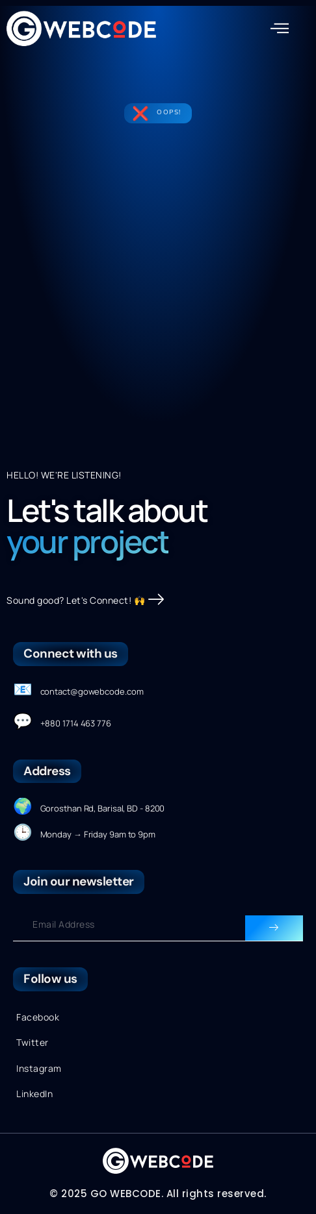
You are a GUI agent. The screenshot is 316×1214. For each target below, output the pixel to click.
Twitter (32, 1042)
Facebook (37, 1017)
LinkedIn (34, 1093)
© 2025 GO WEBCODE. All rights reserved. (158, 1193)
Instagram (39, 1068)
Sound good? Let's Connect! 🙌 (86, 600)
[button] (280, 28)
